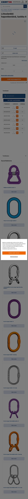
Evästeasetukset (14, 256)
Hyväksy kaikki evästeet (14, 252)
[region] (14, 249)
